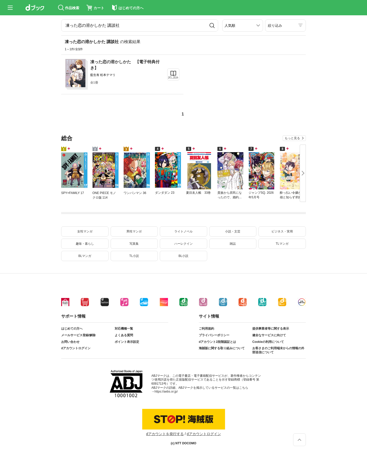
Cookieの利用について (268, 342)
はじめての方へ (72, 328)
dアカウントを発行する (165, 434)
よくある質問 (124, 335)
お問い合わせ (70, 342)
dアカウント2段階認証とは (217, 342)
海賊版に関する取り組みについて (222, 348)
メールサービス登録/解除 (78, 335)
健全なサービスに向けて (269, 335)
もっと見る (292, 138)
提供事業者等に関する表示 (270, 328)
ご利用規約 (206, 328)
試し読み (173, 77)
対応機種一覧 (124, 328)
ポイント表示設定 (127, 342)
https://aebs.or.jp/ (166, 391)
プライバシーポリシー (214, 335)
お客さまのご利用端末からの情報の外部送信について (278, 350)
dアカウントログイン (75, 348)
